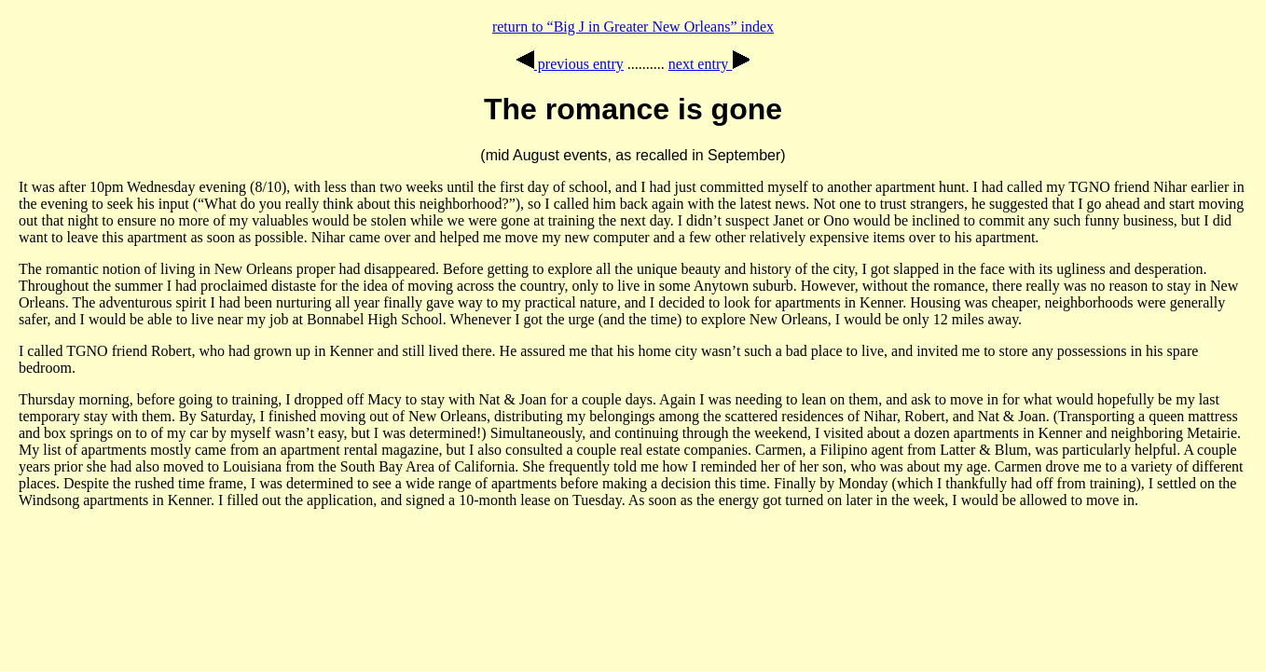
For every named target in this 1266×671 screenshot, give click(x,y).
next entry (709, 64)
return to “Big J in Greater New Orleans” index (633, 26)
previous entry (570, 64)
